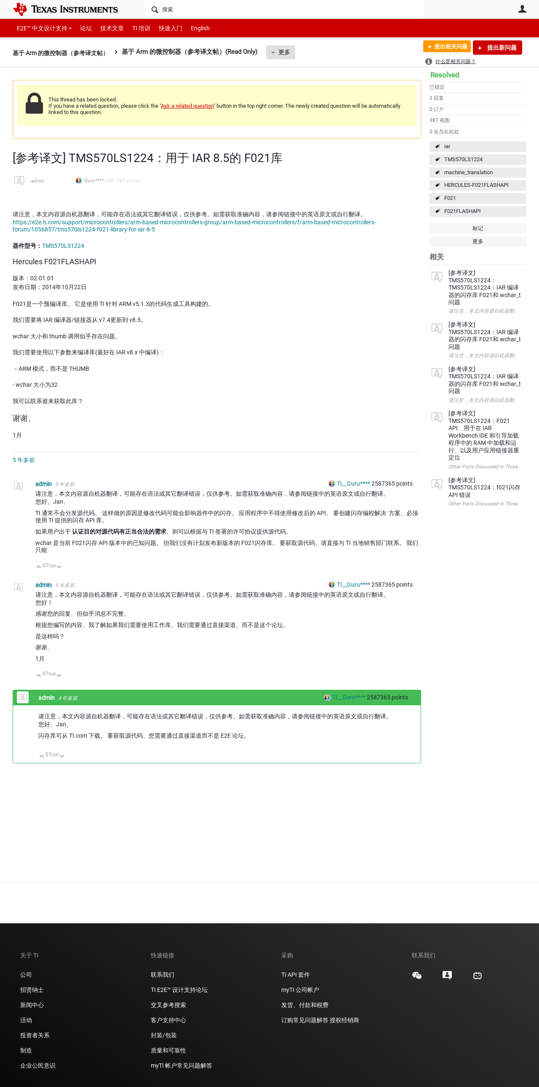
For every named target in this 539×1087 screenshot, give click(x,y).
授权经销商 (344, 1020)
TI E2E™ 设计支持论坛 (179, 989)
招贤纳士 (32, 989)
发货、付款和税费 (304, 1005)
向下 (59, 567)
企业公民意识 (38, 1065)
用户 (522, 9)
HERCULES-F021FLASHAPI (476, 185)
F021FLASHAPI (462, 211)
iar (447, 146)
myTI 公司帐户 (300, 989)
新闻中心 (32, 1005)
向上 (39, 567)
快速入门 (162, 28)
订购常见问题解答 (304, 1020)
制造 (26, 1050)
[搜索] (284, 9)
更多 (292, 52)
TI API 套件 (295, 974)
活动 (26, 1020)
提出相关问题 (447, 47)
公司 (26, 974)
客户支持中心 (168, 1020)
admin (37, 181)
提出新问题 (501, 47)
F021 (450, 198)
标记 (477, 228)
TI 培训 (134, 28)
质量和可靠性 (169, 1050)
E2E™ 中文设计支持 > (42, 28)
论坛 (81, 28)
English (190, 28)
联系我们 (162, 974)
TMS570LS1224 (463, 159)
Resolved (444, 75)
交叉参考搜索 (168, 1005)
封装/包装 (164, 1035)
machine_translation (468, 172)
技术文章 (106, 28)
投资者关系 (35, 1035)
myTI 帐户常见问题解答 (181, 1065)
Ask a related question (187, 106)
